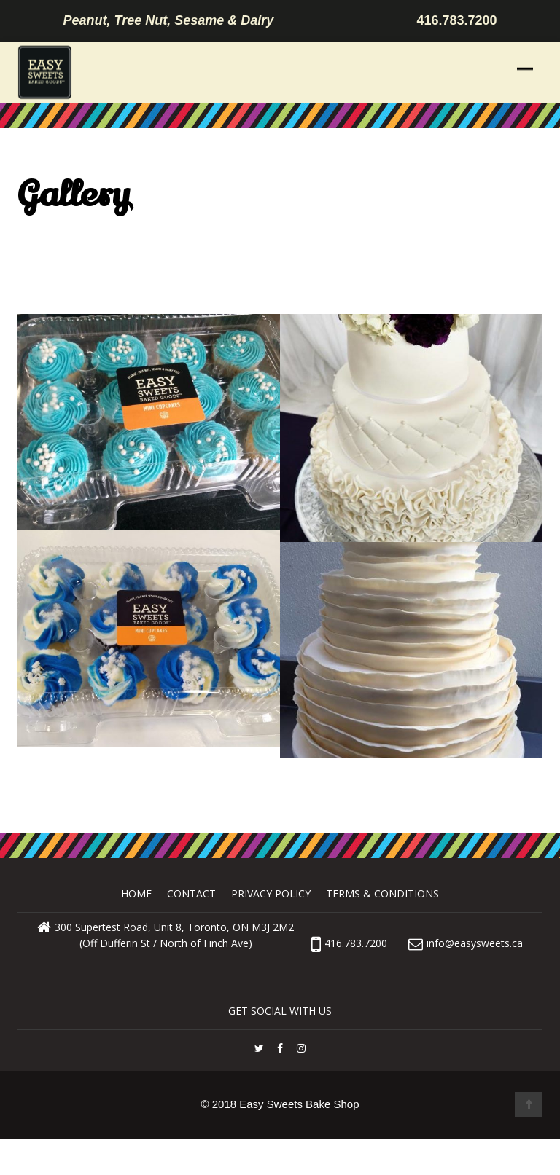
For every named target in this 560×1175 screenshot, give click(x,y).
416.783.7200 (349, 943)
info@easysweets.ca (475, 943)
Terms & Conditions (382, 893)
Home (136, 893)
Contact (191, 893)
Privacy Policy (271, 893)
